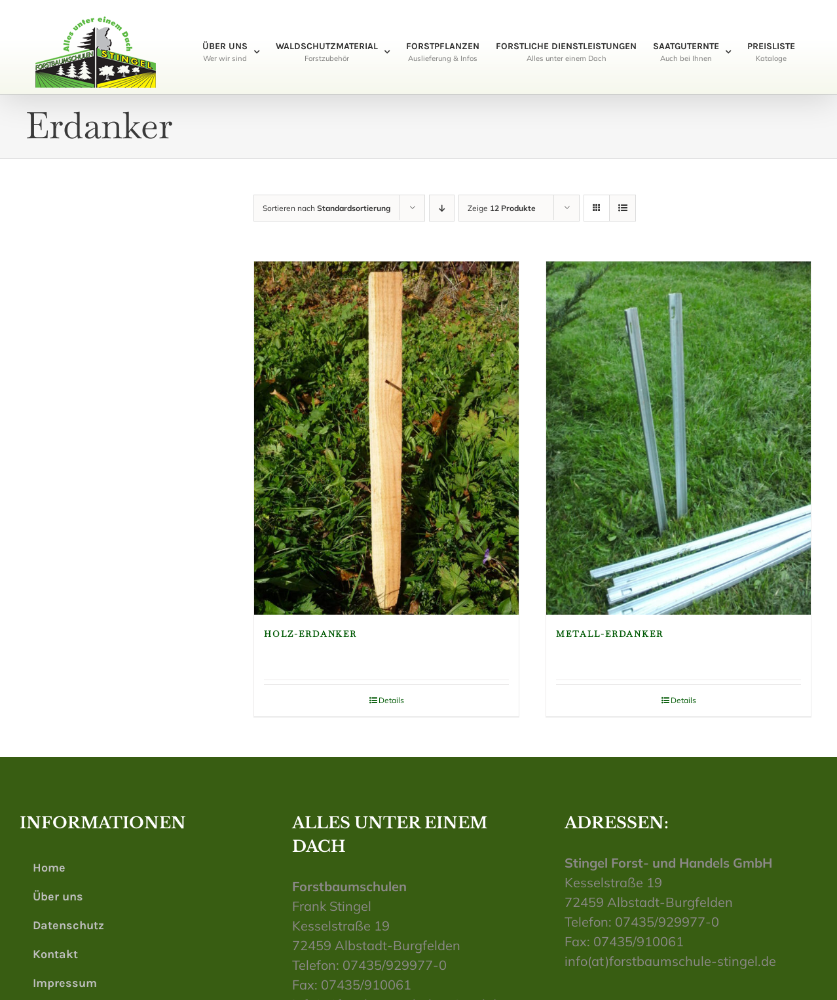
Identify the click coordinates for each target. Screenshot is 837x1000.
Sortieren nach (326, 208)
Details (391, 700)
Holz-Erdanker (310, 634)
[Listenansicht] (622, 208)
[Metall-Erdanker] (678, 438)
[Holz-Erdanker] (386, 438)
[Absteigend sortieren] (442, 208)
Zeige (502, 208)
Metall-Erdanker (609, 634)
